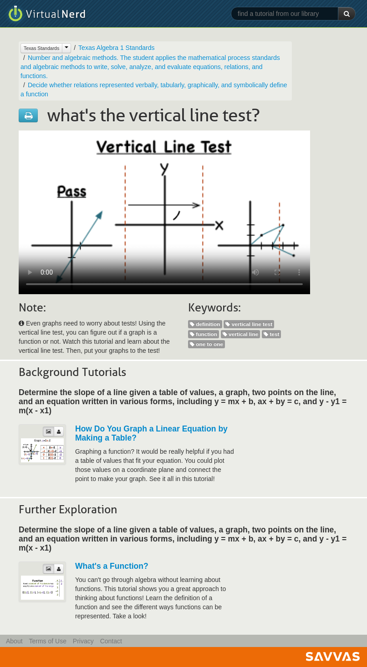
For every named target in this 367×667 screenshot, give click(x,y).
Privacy (83, 641)
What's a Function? (111, 566)
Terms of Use (47, 641)
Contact (111, 641)
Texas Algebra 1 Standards (116, 47)
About (14, 641)
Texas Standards (41, 48)
